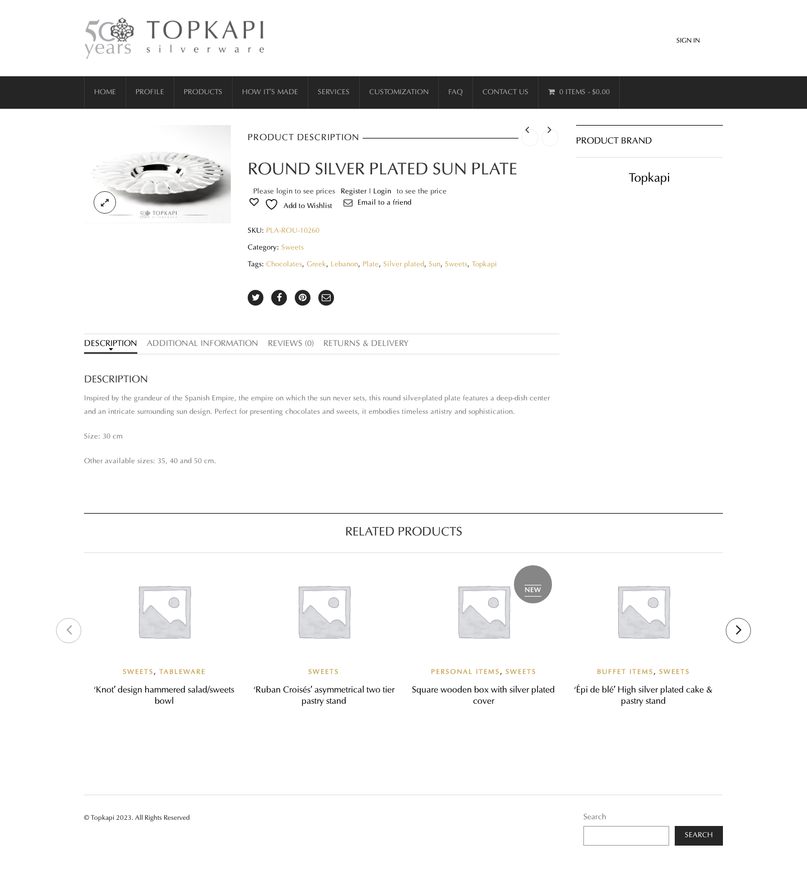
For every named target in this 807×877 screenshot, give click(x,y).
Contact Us (505, 92)
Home (105, 92)
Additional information (202, 344)
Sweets (292, 248)
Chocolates (284, 265)
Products (203, 92)
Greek (316, 265)
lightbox (105, 202)
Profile (150, 92)
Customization (399, 92)
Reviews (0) (291, 344)
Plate (371, 265)
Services (334, 92)
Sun (434, 265)
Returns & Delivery (366, 344)
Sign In (688, 41)
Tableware (182, 672)
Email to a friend (384, 203)
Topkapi (484, 265)
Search (594, 817)
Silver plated (403, 265)
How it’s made (270, 92)
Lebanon (344, 265)
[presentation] (68, 630)
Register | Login (366, 192)
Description (110, 344)
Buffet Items (625, 672)
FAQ (455, 92)
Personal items (465, 672)
